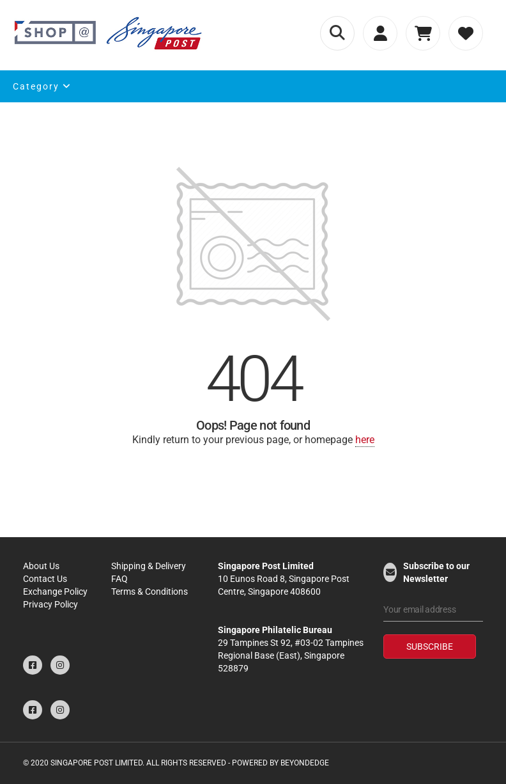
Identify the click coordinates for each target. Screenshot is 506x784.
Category (42, 86)
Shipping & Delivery (148, 566)
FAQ (119, 579)
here (364, 440)
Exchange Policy (55, 591)
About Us (41, 566)
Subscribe (429, 646)
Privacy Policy (50, 604)
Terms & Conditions (149, 591)
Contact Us (45, 579)
